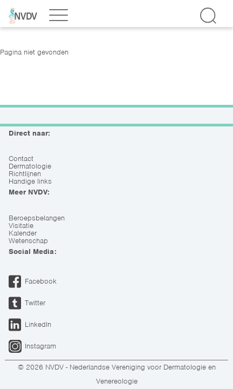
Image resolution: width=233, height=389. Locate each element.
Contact (21, 159)
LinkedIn (38, 324)
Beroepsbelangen (37, 218)
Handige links (30, 181)
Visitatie (21, 226)
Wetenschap (28, 241)
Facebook (41, 281)
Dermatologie (30, 166)
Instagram (40, 346)
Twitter (35, 302)
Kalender (23, 233)
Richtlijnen (25, 174)
